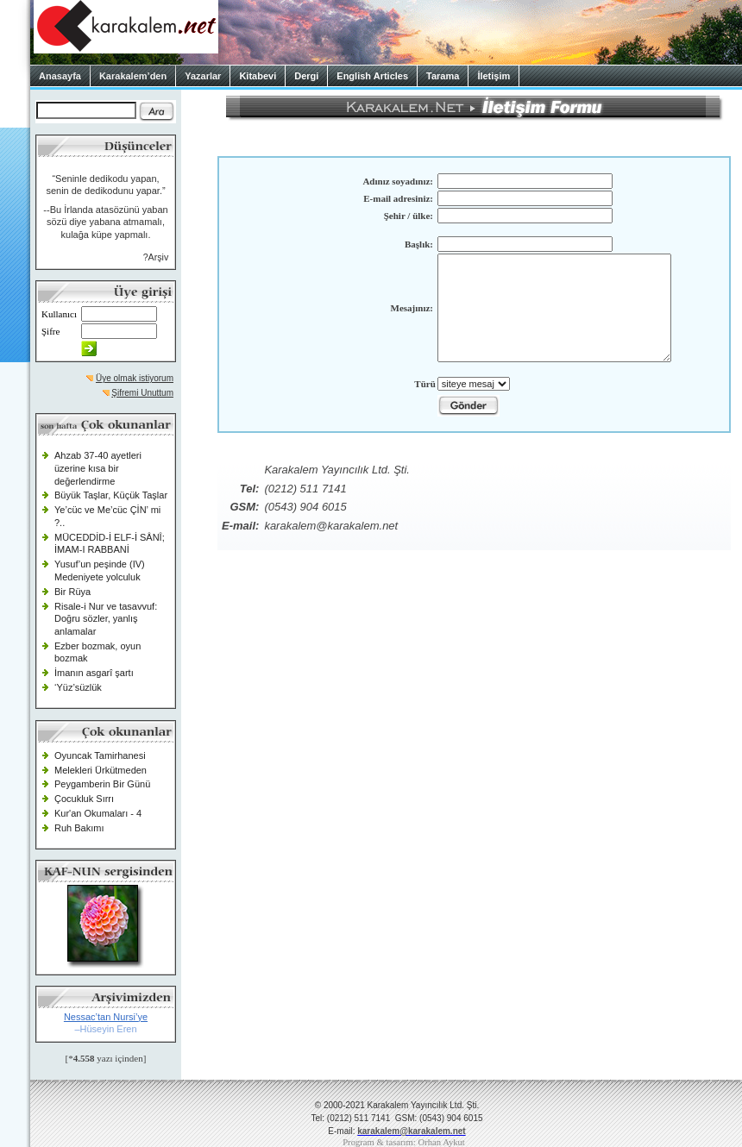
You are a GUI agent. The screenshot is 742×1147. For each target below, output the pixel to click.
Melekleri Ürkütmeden (100, 770)
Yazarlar (203, 76)
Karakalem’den (133, 76)
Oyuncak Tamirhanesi (100, 755)
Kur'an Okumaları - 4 (97, 813)
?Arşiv (156, 257)
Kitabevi (257, 76)
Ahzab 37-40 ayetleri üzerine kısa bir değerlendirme (97, 468)
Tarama (442, 76)
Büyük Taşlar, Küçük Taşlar (110, 495)
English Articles (372, 76)
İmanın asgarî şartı (94, 673)
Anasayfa (60, 76)
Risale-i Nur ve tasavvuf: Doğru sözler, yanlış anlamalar (105, 618)
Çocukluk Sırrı (84, 798)
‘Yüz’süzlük (78, 687)
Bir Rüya (72, 591)
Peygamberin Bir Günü (102, 784)
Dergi (306, 76)
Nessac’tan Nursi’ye (106, 1017)
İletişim (493, 76)
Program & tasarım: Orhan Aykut (404, 1142)
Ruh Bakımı (79, 828)
